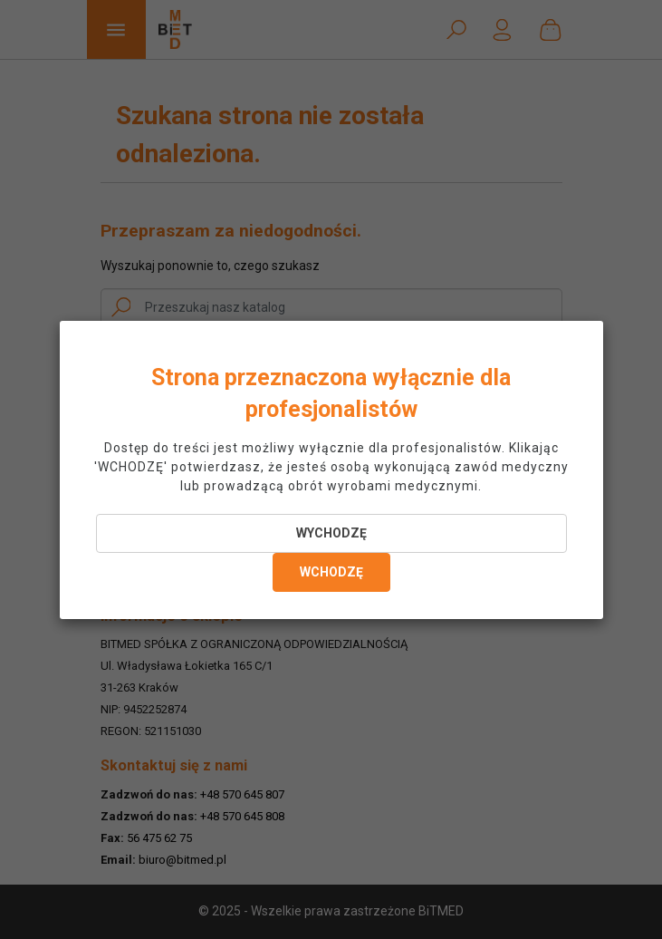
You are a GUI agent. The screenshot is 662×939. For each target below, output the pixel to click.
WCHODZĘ (331, 572)
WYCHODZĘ (331, 533)
